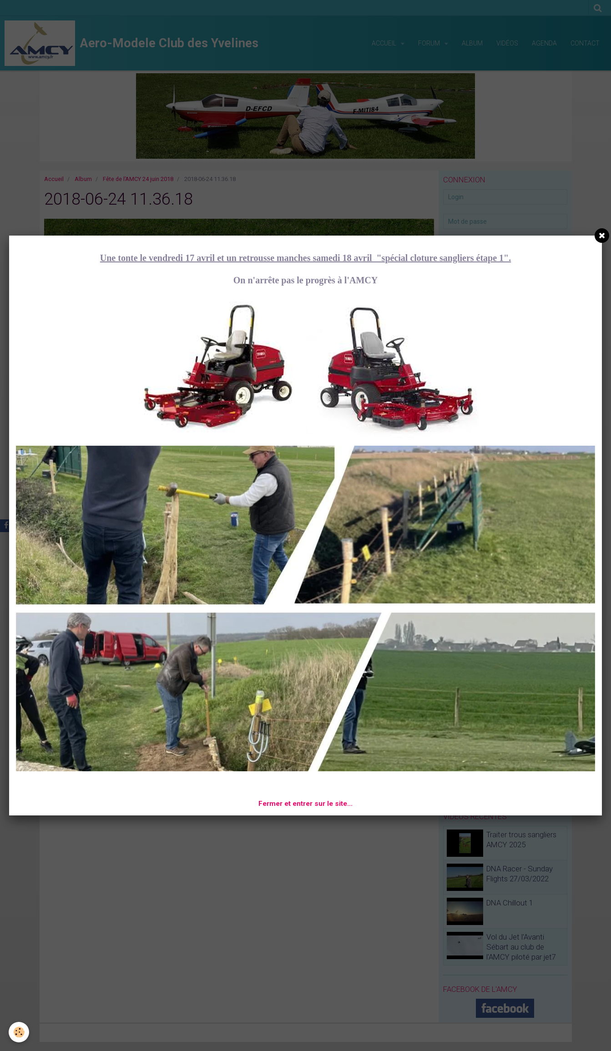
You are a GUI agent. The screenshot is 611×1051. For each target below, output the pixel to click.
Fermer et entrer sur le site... (305, 804)
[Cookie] (19, 1032)
